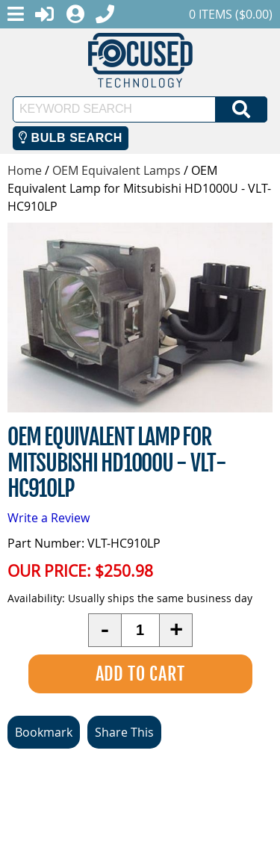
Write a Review (48, 518)
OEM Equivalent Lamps (116, 170)
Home (24, 170)
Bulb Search (70, 137)
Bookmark (43, 732)
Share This (124, 732)
